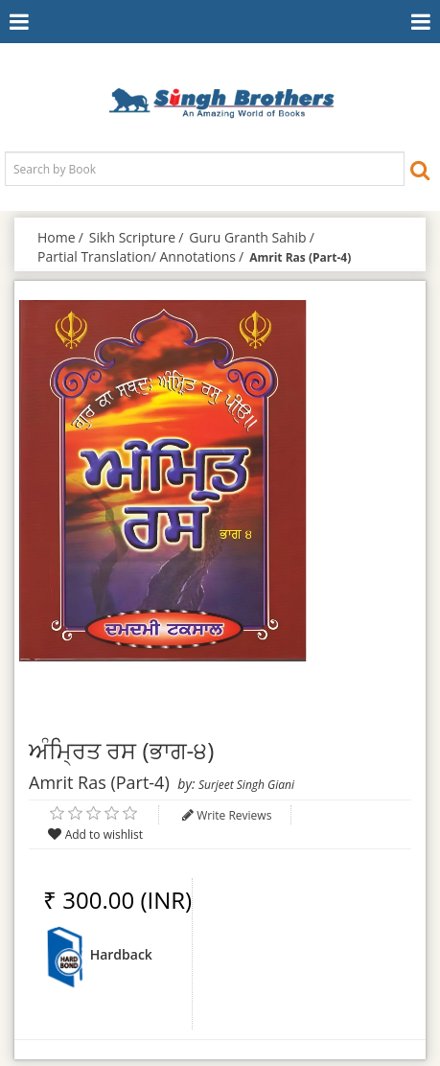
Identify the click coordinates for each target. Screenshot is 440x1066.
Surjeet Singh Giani (246, 784)
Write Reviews (234, 815)
